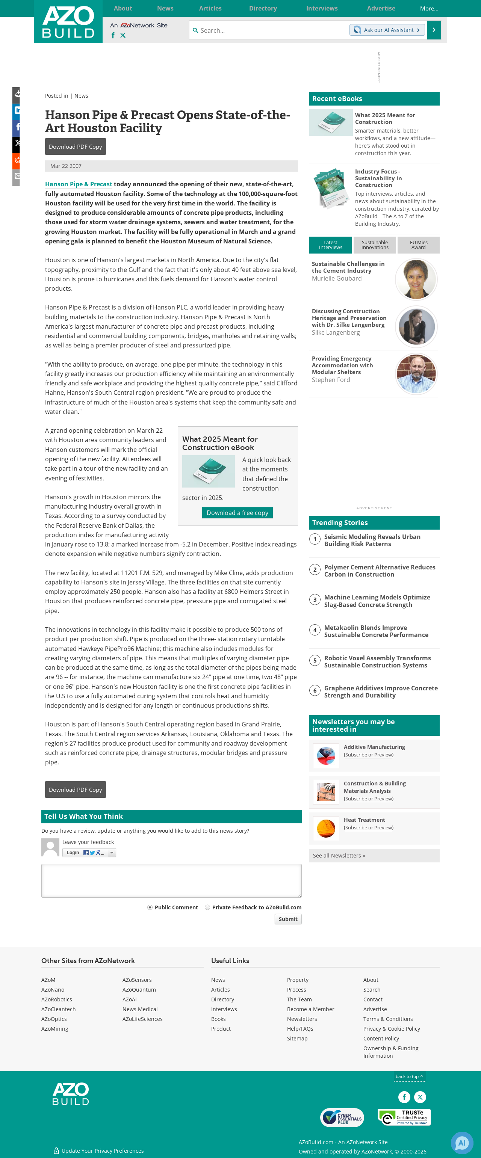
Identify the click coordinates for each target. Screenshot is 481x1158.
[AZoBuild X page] (123, 36)
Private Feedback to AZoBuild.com (257, 907)
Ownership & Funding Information (391, 1052)
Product (221, 1028)
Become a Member (310, 1009)
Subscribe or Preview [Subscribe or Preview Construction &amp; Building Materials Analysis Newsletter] (368, 798)
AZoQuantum (139, 989)
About (370, 979)
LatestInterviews (330, 245)
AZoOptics (54, 1018)
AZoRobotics (56, 999)
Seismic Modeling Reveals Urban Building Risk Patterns (370, 540)
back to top (410, 1076)
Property (298, 979)
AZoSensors (137, 979)
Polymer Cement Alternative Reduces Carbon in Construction (377, 570)
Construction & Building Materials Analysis (375, 787)
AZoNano (52, 989)
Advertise (375, 1009)
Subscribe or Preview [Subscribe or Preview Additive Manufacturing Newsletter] (368, 754)
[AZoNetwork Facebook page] (113, 36)
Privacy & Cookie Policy (391, 1028)
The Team (299, 999)
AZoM (48, 979)
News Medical (140, 1009)
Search (372, 989)
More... (424, 8)
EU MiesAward (419, 245)
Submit (288, 918)
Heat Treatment (364, 819)
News (81, 95)
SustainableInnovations (375, 245)
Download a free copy (237, 513)
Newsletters (302, 1018)
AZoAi (130, 999)
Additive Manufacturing (374, 746)
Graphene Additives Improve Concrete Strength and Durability (379, 691)
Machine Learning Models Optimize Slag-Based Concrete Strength (381, 600)
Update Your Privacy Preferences (98, 1148)
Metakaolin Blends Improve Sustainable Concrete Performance (381, 631)
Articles (220, 989)
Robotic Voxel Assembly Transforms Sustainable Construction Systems (375, 661)
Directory (222, 999)
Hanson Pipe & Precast (78, 184)
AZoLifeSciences (143, 1018)
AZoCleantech (58, 1009)
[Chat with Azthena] (462, 1143)
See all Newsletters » (339, 855)
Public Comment (176, 907)
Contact (373, 999)
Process (296, 989)
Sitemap (297, 1038)
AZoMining (54, 1028)
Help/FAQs (300, 1028)
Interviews (224, 1009)
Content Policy (381, 1038)
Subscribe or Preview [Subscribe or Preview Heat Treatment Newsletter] (368, 827)
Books (218, 1018)
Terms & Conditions (388, 1018)
